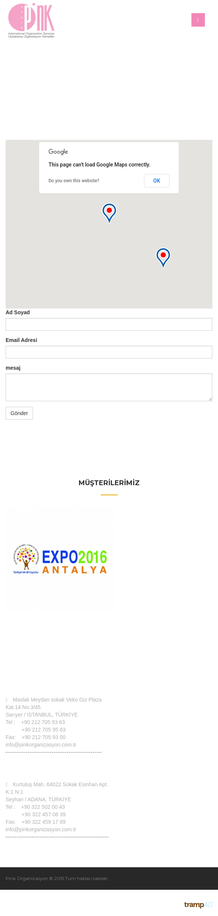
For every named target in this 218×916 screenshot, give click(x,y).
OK (156, 181)
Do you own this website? (74, 180)
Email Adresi (21, 340)
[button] (109, 213)
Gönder (19, 413)
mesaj (13, 368)
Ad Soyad (18, 312)
